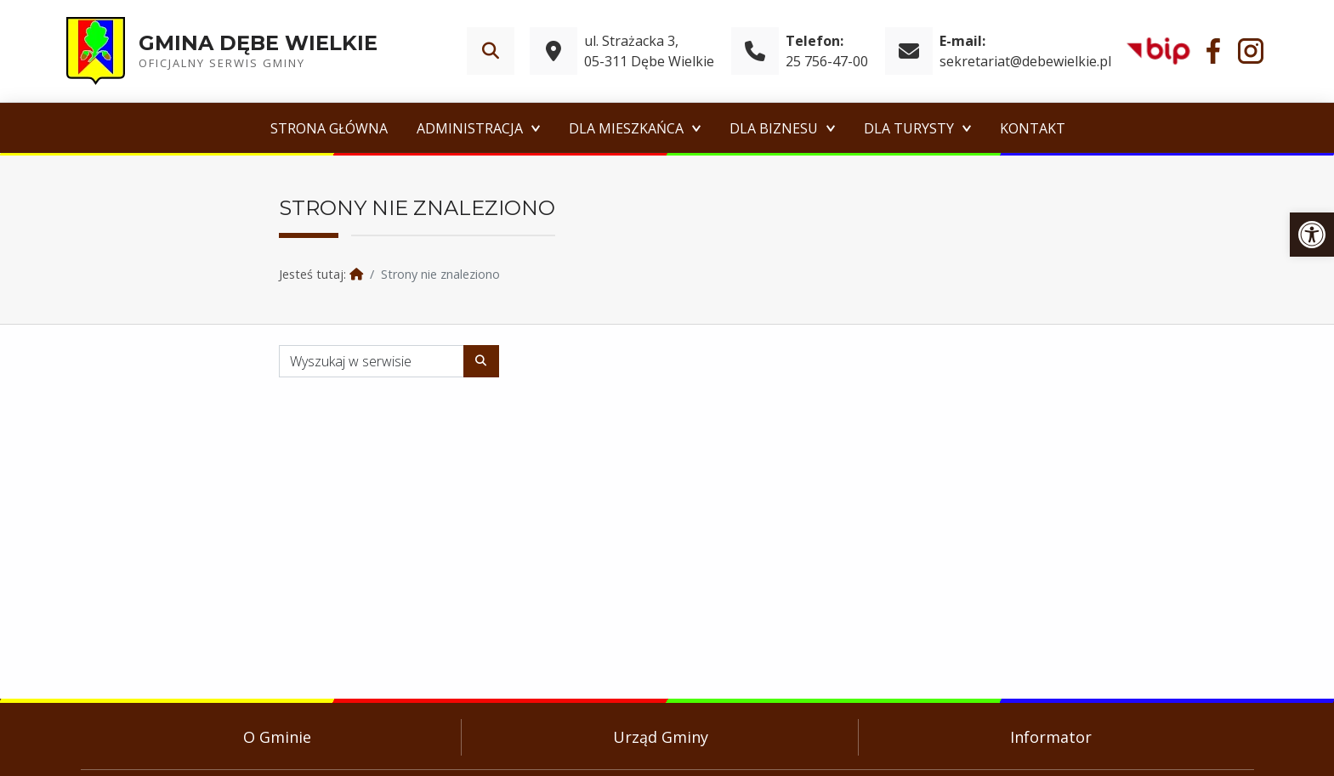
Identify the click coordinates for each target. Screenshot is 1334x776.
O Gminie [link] (277, 737)
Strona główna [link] (329, 128)
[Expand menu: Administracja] (535, 128)
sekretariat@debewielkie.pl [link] (1025, 61)
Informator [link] (1051, 737)
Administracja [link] (470, 128)
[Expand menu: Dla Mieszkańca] (696, 128)
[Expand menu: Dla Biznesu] (830, 128)
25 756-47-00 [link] (827, 61)
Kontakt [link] (1032, 128)
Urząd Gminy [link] (660, 737)
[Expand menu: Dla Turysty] (966, 128)
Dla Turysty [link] (909, 128)
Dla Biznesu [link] (773, 128)
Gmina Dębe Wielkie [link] (258, 43)
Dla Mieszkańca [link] (626, 128)
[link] (1312, 234)
